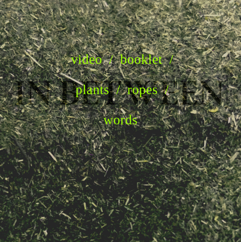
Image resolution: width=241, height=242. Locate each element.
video (86, 59)
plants (92, 89)
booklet (141, 59)
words (121, 119)
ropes (142, 89)
